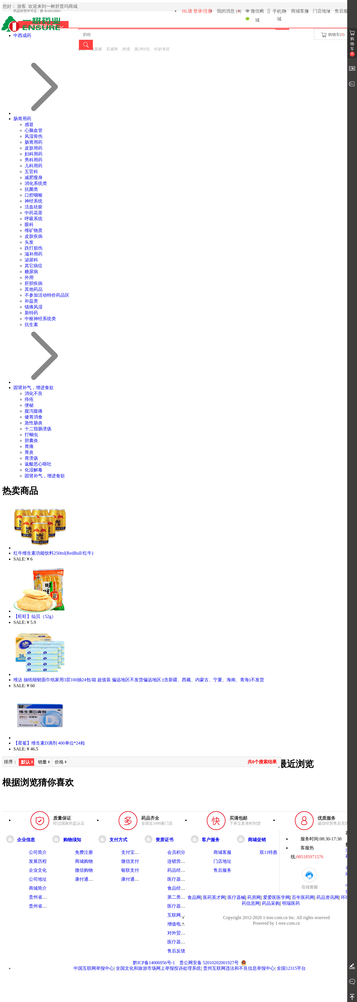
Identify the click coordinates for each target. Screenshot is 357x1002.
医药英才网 (214, 897)
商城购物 (84, 861)
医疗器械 (236, 897)
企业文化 (38, 870)
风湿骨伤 (34, 136)
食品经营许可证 (183, 888)
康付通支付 (132, 879)
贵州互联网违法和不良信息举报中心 (239, 968)
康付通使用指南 (90, 879)
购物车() (332, 34)
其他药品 (34, 289)
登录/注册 (202, 11)
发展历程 (38, 861)
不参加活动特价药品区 (47, 295)
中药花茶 (34, 212)
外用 (29, 277)
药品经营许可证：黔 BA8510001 (37, 11)
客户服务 (211, 839)
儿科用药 (34, 165)
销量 (44, 762)
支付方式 (118, 839)
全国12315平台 (291, 968)
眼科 (29, 224)
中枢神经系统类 (40, 318)
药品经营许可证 (183, 870)
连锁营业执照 (180, 861)
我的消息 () (229, 11)
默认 (27, 762)
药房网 (254, 897)
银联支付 (130, 870)
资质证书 (164, 839)
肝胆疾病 (34, 283)
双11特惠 (268, 852)
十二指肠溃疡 (38, 428)
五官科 (31, 171)
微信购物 (84, 870)
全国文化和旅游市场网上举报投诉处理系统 (158, 968)
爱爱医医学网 (276, 897)
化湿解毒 (34, 470)
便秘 (29, 405)
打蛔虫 (31, 434)
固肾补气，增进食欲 (33, 387)
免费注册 (84, 852)
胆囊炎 (31, 440)
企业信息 (26, 839)
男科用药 (34, 159)
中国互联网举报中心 (94, 968)
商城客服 (300, 11)
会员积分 (176, 852)
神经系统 (34, 201)
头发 (29, 242)
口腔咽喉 (34, 195)
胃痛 (29, 446)
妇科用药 (34, 154)
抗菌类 (31, 189)
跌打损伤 (34, 248)
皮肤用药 (34, 148)
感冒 (29, 124)
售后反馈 (176, 950)
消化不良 (34, 393)
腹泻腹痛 (34, 411)
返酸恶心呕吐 (38, 464)
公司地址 (38, 879)
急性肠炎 (34, 422)
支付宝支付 (132, 852)
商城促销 (257, 839)
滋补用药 (34, 254)
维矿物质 (34, 230)
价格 (61, 762)
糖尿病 (31, 271)
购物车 (352, 47)
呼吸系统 (34, 218)
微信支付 (130, 861)
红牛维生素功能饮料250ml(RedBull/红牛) (53, 553)
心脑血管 (34, 130)
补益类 (31, 301)
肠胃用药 (22, 118)
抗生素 (31, 324)
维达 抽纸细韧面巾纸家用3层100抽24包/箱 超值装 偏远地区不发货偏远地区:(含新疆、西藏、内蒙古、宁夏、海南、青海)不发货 (138, 679)
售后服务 (344, 11)
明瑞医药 (291, 903)
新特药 (31, 312)
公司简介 (38, 852)
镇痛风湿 (34, 306)
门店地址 (322, 11)
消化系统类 (36, 183)
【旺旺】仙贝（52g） (34, 616)
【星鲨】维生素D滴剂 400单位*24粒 (49, 743)
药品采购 (271, 903)
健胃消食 (34, 417)
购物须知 (72, 839)
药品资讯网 (327, 897)
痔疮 (29, 399)
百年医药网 (303, 897)
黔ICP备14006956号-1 (154, 962)
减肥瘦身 (34, 177)
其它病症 (34, 265)
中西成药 (22, 35)
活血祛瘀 (34, 206)
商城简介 (38, 888)
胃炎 (29, 452)
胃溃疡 (31, 458)
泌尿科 (31, 259)
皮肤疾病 (34, 236)
